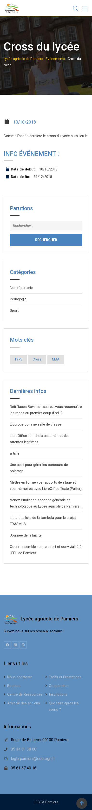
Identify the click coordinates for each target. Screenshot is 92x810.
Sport (14, 310)
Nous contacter (19, 677)
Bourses (13, 686)
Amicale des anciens (23, 703)
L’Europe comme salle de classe (35, 424)
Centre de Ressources (25, 694)
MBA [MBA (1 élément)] (55, 359)
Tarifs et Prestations (65, 677)
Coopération (59, 686)
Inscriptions (58, 694)
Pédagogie (18, 299)
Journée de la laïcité (26, 535)
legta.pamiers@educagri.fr (33, 758)
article (15, 453)
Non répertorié (21, 288)
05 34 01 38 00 (23, 749)
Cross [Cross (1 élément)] (37, 359)
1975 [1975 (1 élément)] (18, 359)
